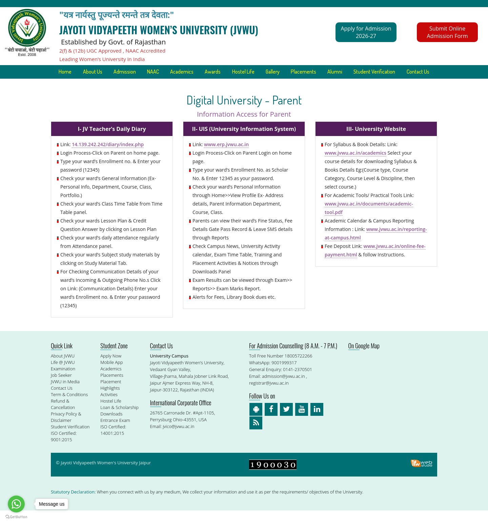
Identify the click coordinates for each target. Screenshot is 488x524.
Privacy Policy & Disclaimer (66, 430)
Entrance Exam (115, 434)
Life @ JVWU (63, 376)
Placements (323, 72)
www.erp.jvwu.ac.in (226, 158)
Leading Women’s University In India (102, 59)
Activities (109, 408)
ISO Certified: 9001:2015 (64, 450)
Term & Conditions (69, 408)
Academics (197, 72)
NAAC (168, 72)
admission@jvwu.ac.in (283, 390)
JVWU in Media (65, 395)
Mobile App (111, 376)
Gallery (291, 72)
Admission (139, 72)
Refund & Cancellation (63, 417)
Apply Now (110, 369)
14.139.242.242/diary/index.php (108, 158)
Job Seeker (61, 389)
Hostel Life (260, 72)
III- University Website (376, 142)
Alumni (355, 72)
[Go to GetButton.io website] (16, 517)
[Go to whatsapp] (16, 504)
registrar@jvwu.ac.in (269, 396)
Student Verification (395, 72)
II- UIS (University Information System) (244, 142)
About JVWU (63, 369)
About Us (106, 72)
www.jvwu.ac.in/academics (355, 166)
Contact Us (244, 85)
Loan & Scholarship (119, 421)
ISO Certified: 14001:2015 (113, 443)
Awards (229, 72)
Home (78, 72)
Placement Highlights (110, 398)
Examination (63, 382)
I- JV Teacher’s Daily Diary (112, 142)
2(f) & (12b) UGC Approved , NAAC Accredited (112, 50)
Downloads (111, 427)
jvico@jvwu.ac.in (178, 440)
